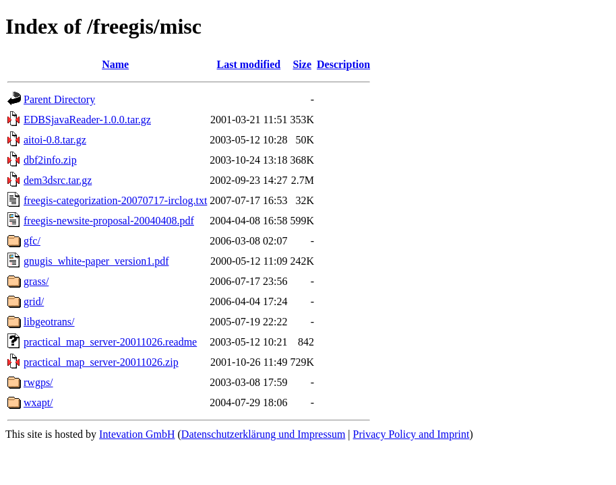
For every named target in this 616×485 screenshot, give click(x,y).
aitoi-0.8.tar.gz (55, 140)
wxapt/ (38, 402)
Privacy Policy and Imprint (411, 434)
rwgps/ (38, 382)
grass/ (36, 281)
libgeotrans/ (49, 321)
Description (343, 64)
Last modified (249, 64)
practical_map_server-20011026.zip (101, 362)
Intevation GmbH (137, 434)
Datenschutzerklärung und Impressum (263, 434)
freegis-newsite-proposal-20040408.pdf (109, 220)
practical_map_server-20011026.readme (110, 342)
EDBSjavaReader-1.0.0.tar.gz (87, 119)
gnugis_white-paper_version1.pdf (96, 261)
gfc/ (32, 241)
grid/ (34, 301)
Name (115, 64)
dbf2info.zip (50, 160)
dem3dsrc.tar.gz (58, 180)
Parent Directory (59, 99)
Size (301, 64)
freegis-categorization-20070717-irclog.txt (115, 200)
